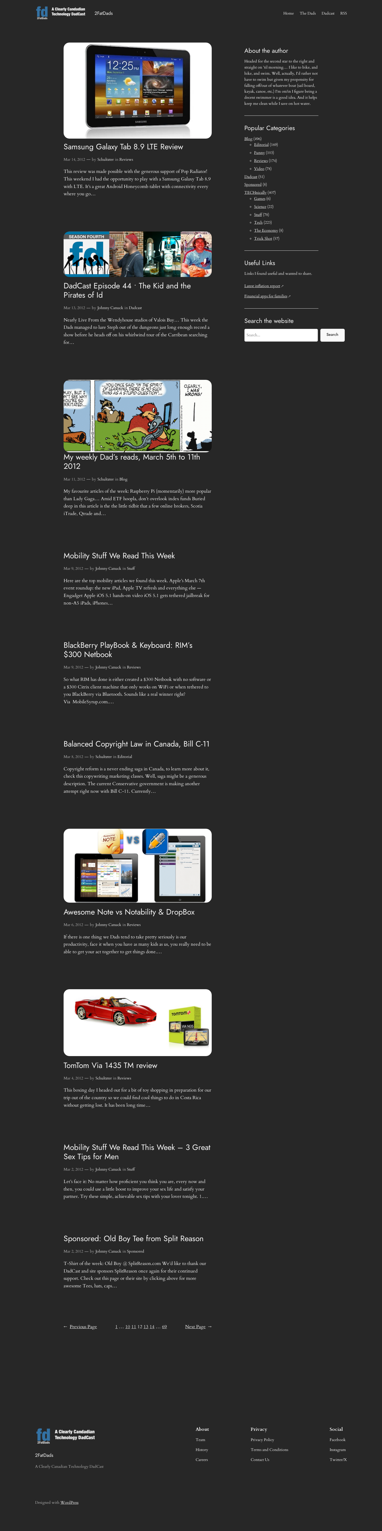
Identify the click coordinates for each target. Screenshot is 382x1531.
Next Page (198, 1327)
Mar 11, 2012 (74, 479)
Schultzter (105, 159)
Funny (259, 152)
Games (259, 198)
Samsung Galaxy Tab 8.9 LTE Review (123, 146)
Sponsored (135, 1251)
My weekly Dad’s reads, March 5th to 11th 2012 (132, 461)
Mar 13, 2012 (74, 308)
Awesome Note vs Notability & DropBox (129, 912)
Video (259, 168)
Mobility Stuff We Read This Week (119, 555)
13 (145, 1327)
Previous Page (80, 1327)
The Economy (266, 230)
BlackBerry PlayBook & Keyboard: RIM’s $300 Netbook (128, 650)
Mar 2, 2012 (73, 1169)
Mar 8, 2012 (73, 756)
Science (260, 206)
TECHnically (255, 192)
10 (127, 1327)
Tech (258, 222)
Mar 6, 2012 (73, 924)
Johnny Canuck (110, 308)
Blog (123, 479)
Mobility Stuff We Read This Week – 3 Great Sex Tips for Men (137, 1152)
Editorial (124, 756)
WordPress (69, 1502)
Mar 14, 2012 (74, 159)
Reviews (126, 159)
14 (152, 1327)
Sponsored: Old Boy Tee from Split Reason (134, 1238)
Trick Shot (263, 238)
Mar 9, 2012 (73, 568)
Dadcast (135, 308)
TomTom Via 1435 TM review (110, 1065)
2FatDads (104, 13)
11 (133, 1327)
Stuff (131, 568)
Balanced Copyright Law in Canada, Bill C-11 (137, 743)
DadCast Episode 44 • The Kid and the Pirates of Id (127, 290)
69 (164, 1327)
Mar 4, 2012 (73, 1078)
